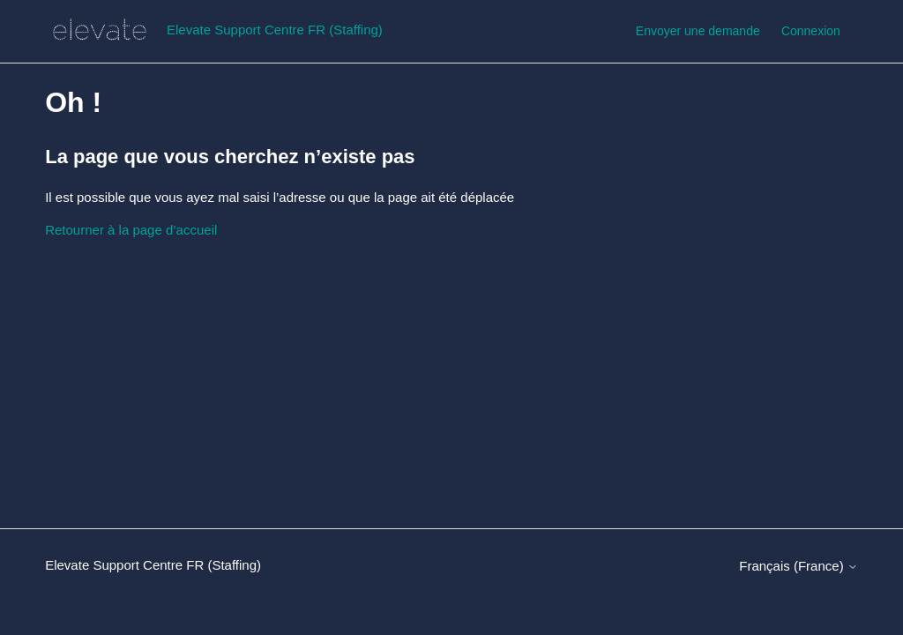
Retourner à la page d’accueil (131, 229)
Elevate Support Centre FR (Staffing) (153, 564)
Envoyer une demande (698, 31)
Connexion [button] (810, 31)
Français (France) (798, 565)
